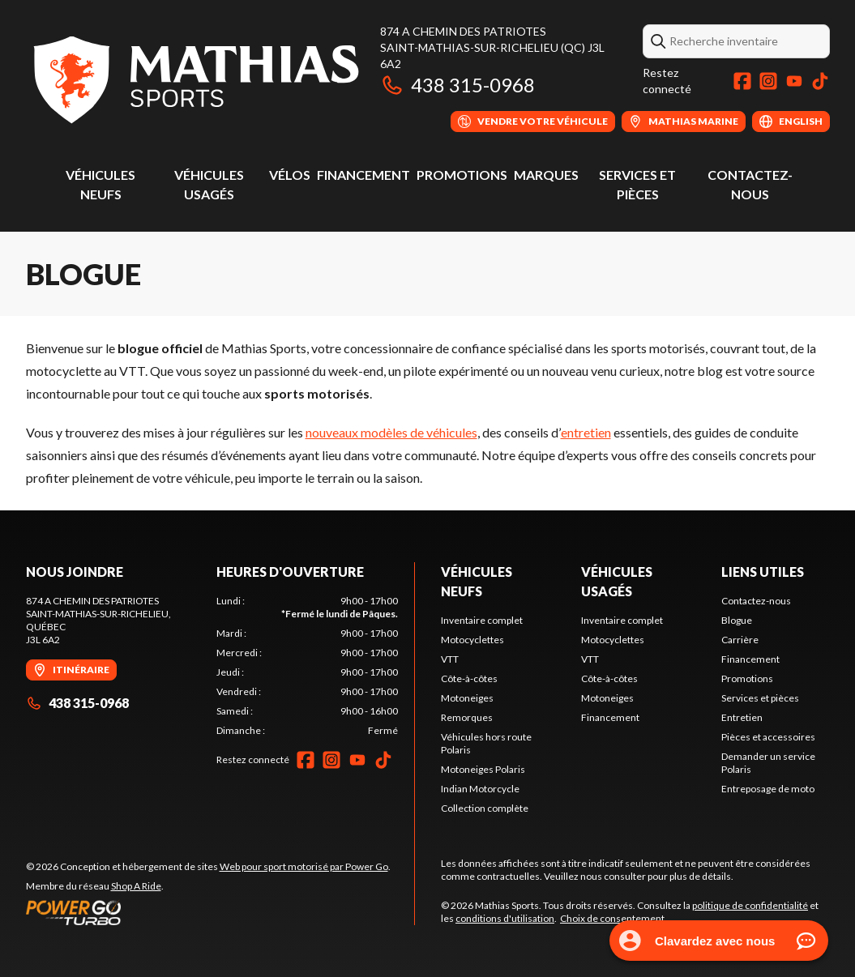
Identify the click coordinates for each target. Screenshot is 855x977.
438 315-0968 (457, 84)
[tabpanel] (307, 666)
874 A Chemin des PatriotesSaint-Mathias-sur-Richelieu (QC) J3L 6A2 (492, 47)
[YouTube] (794, 81)
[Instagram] (768, 81)
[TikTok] (820, 81)
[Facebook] (742, 81)
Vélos (289, 174)
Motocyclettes (472, 640)
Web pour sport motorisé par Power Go (304, 866)
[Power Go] (208, 912)
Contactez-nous (756, 601)
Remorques (467, 717)
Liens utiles (762, 571)
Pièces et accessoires (768, 737)
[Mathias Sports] (195, 78)
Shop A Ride (136, 886)
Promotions (462, 174)
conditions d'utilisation (504, 918)
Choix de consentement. (613, 918)
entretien (586, 432)
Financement (363, 174)
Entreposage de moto (767, 789)
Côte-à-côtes (469, 678)
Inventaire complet (482, 620)
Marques (546, 174)
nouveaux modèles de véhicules (391, 432)
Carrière (740, 640)
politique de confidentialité (750, 905)
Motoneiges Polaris (483, 769)
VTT (450, 659)
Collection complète (484, 808)
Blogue (736, 620)
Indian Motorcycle (480, 789)
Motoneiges (467, 698)
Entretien (742, 717)
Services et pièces (760, 698)
